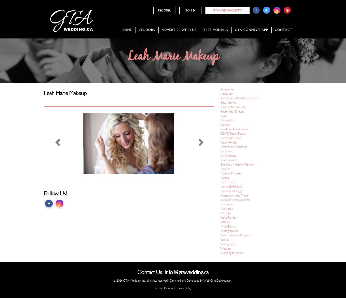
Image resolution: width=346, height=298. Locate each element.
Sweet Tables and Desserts (236, 235)
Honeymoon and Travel (234, 195)
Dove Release (228, 156)
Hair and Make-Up (231, 187)
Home (127, 30)
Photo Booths (228, 226)
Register (164, 10)
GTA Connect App (251, 30)
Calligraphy (227, 120)
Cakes (224, 116)
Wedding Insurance (231, 253)
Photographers (229, 231)
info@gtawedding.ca (187, 272)
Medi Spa (225, 213)
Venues (224, 240)
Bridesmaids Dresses (232, 111)
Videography (227, 244)
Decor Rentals (228, 142)
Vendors (147, 30)
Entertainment (228, 160)
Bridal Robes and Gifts (233, 107)
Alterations (226, 94)
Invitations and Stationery (235, 200)
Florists (224, 178)
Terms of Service (164, 288)
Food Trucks (227, 182)
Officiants (225, 222)
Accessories (227, 89)
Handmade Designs (231, 191)
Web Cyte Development (218, 281)
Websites (225, 248)
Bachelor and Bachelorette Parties (240, 98)
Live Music (226, 209)
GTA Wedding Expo (227, 10)
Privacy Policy (184, 288)
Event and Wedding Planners (237, 164)
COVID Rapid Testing (233, 134)
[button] (57, 143)
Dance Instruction (230, 138)
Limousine (226, 204)
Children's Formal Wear (234, 129)
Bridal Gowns (228, 103)
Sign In (190, 10)
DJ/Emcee (226, 151)
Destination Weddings (233, 147)
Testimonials (215, 30)
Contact (283, 30)
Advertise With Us (179, 30)
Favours (225, 169)
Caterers (225, 125)
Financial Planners (230, 173)
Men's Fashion (228, 218)
